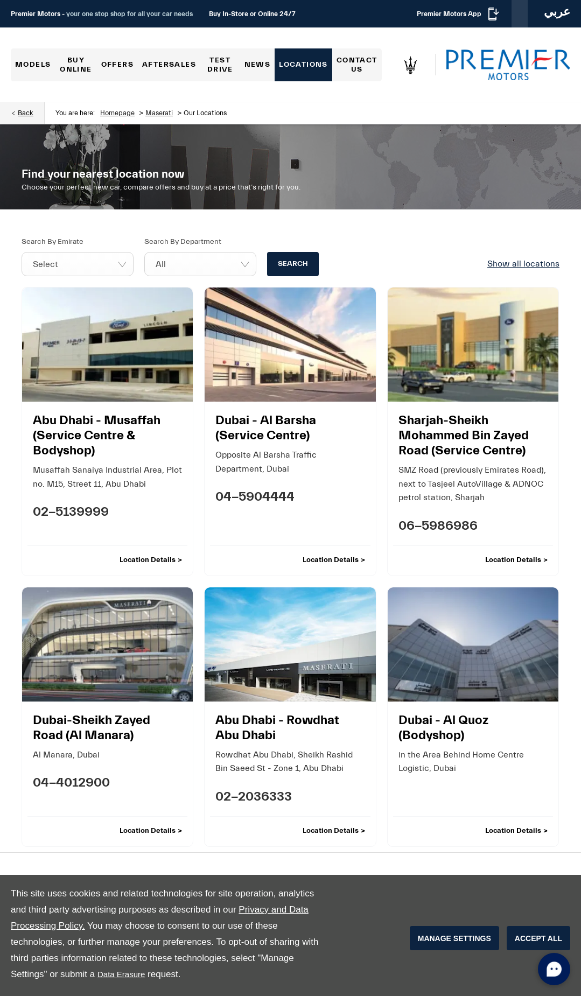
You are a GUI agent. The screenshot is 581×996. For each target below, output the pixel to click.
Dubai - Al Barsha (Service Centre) (265, 428)
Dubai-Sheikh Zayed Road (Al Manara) (91, 727)
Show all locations (523, 264)
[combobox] (78, 264)
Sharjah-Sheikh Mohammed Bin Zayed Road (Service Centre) (463, 435)
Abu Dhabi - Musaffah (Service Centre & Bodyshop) (96, 435)
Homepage (117, 113)
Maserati (159, 113)
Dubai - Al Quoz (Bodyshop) (443, 727)
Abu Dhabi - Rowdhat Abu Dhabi (277, 727)
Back (25, 113)
